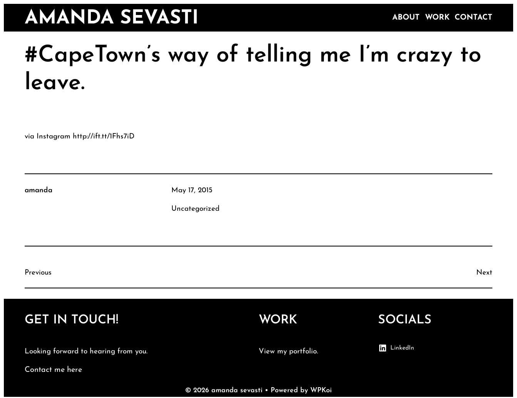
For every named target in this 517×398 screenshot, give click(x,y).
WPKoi (321, 390)
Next (484, 272)
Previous (38, 272)
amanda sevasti (112, 18)
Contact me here (53, 370)
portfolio (303, 351)
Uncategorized (195, 209)
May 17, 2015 (191, 190)
